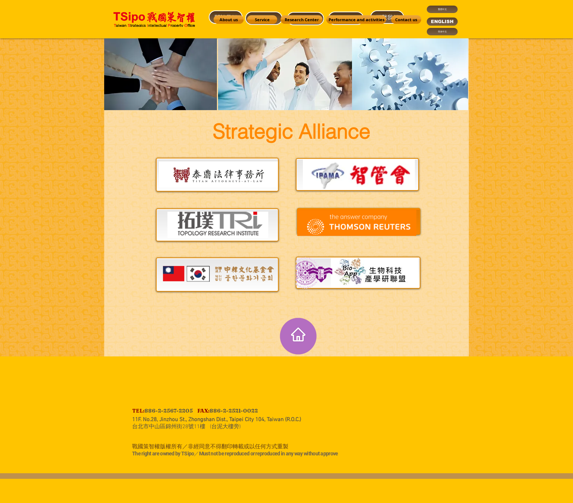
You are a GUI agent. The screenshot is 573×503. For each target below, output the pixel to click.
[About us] (229, 19)
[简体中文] (442, 31)
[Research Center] (302, 19)
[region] (358, 87)
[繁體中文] (442, 9)
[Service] (262, 19)
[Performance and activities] (356, 19)
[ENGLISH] (442, 21)
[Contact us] (406, 19)
